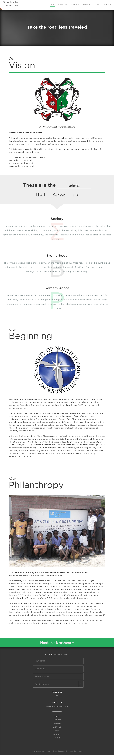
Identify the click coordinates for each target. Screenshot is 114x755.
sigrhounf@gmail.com (57, 706)
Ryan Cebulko (59, 751)
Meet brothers (57, 642)
